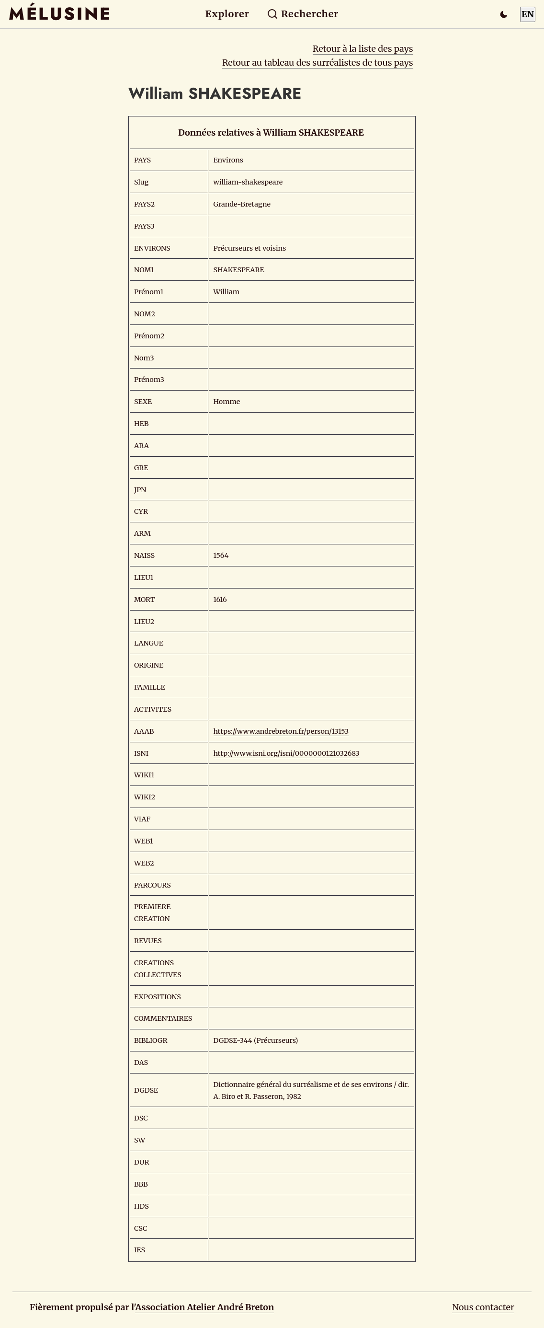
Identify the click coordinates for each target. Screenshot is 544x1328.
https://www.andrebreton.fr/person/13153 (281, 731)
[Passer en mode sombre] (503, 14)
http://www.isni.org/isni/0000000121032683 (287, 753)
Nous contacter (483, 1307)
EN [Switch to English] (527, 14)
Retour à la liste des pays (363, 48)
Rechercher (303, 14)
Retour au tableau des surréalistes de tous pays (317, 62)
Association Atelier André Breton (204, 1307)
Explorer (227, 14)
